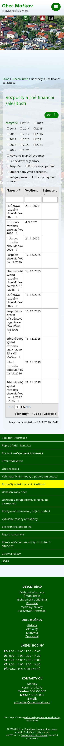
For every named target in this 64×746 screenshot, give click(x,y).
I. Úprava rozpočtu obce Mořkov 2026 (15, 244)
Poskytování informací (32, 610)
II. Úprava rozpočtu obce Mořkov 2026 (15, 227)
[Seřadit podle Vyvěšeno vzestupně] (27, 193)
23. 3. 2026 (32, 206)
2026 (26, 150)
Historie (32, 625)
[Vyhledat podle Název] (15, 200)
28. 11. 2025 (33, 362)
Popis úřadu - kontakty (16, 445)
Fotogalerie (42, 19)
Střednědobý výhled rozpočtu (28, 172)
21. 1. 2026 (32, 238)
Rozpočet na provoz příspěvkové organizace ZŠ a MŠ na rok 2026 (14, 322)
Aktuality (32, 629)
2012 (40, 123)
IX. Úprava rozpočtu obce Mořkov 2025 (15, 300)
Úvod (6, 79)
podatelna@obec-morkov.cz (32, 702)
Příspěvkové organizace (25, 161)
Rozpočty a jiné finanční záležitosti (23, 484)
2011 (26, 123)
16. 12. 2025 (33, 295)
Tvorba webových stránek (34, 735)
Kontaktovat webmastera (37, 729)
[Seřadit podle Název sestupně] (19, 190)
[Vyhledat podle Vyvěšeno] (33, 200)
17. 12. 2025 (33, 255)
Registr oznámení (13, 534)
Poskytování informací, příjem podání (26, 511)
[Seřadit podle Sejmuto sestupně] (44, 194)
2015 (39, 128)
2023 (26, 145)
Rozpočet (15, 166)
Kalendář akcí (50, 19)
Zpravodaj (32, 636)
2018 (39, 134)
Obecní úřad (20, 79)
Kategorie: (11, 123)
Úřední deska (10, 469)
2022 (13, 145)
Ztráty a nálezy (11, 553)
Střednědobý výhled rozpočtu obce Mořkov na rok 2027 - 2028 (15, 280)
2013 (13, 128)
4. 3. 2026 (31, 222)
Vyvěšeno (33, 190)
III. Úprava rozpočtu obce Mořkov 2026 (15, 211)
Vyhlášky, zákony (32, 607)
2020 (26, 139)
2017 (26, 134)
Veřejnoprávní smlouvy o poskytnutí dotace (29, 476)
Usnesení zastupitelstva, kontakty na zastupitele (25, 501)
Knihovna (32, 632)
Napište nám (26, 19)
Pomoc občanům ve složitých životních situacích (26, 544)
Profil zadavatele (12, 461)
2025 (13, 150)
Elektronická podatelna (17, 526)
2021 (39, 139)
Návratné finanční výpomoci (27, 155)
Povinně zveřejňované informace (22, 453)
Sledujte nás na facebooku (34, 19)
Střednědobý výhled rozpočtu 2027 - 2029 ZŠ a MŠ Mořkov (15, 348)
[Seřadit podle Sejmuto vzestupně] (44, 193)
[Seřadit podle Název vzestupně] (19, 189)
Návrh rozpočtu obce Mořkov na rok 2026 (15, 369)
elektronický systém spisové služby (42, 717)
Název (12, 190)
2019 (13, 139)
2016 (13, 134)
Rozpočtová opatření (41, 166)
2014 (26, 128)
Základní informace (14, 438)
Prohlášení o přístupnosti (36, 732)
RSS (51, 115)
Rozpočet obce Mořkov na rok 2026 (15, 260)
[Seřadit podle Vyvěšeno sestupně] (27, 194)
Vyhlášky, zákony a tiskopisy (20, 519)
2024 (39, 145)
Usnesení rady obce (14, 492)
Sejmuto (50, 190)
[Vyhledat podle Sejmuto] (50, 200)
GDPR (5, 561)
